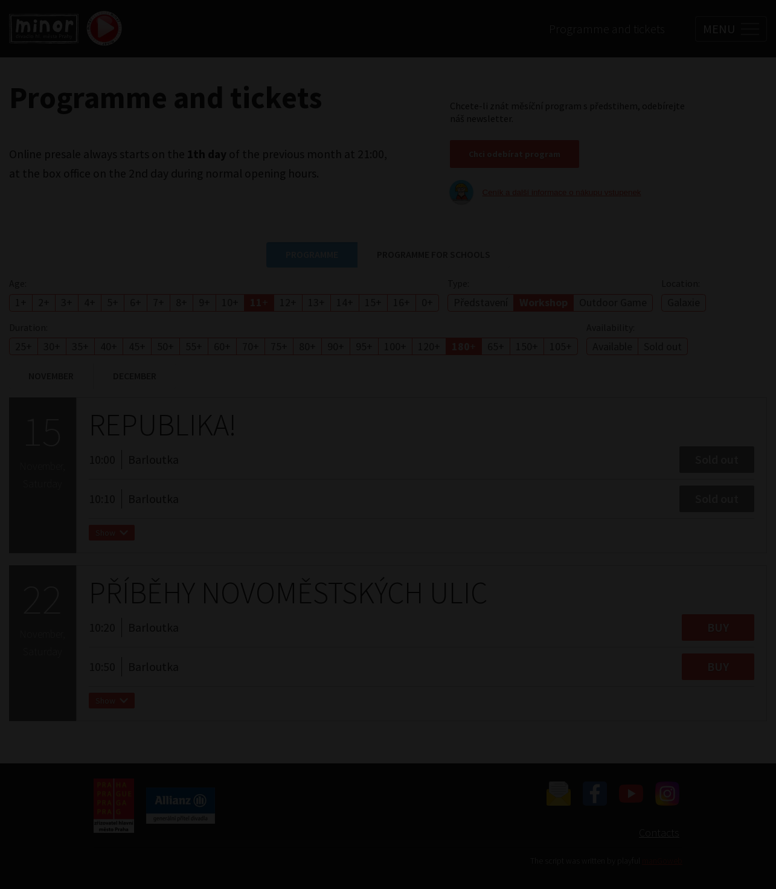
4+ (89, 302)
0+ (427, 302)
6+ (135, 302)
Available (612, 346)
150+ (527, 346)
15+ (373, 302)
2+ (44, 302)
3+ (66, 302)
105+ (561, 346)
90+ (335, 346)
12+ (288, 302)
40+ (108, 346)
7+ (158, 302)
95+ (364, 346)
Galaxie (683, 302)
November (51, 376)
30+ (51, 346)
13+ (316, 302)
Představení (481, 302)
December (134, 376)
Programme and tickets (607, 28)
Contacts (659, 832)
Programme (312, 254)
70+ (250, 346)
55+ (193, 346)
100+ (395, 346)
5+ (112, 302)
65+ (495, 346)
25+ (23, 346)
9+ (204, 302)
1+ (21, 302)
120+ (429, 346)
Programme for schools (433, 254)
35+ (80, 346)
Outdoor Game (613, 302)
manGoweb (662, 861)
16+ (401, 302)
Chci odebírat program (514, 154)
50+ (165, 346)
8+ (181, 302)
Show (111, 537)
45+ (137, 346)
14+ (344, 302)
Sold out (663, 346)
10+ (230, 302)
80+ (307, 346)
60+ (222, 346)
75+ (279, 346)
